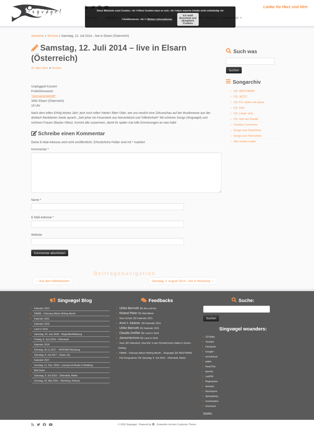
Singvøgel (131, 424)
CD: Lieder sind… (245, 113)
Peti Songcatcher (128, 358)
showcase (210, 406)
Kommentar (40, 149)
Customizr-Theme (186, 424)
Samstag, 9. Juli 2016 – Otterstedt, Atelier (56, 375)
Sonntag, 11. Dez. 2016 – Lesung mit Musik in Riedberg (63, 365)
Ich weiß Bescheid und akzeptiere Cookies (187, 19)
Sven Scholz (125, 318)
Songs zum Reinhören (247, 130)
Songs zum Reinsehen (248, 135)
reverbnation (212, 401)
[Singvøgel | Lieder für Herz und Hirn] (36, 13)
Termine (52, 35)
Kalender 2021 (42, 318)
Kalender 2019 (42, 323)
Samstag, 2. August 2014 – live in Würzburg (183, 281)
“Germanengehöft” (43, 96)
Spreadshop (211, 396)
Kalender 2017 (42, 360)
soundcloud (211, 356)
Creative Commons (245, 124)
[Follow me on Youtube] (52, 424)
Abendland (148, 313)
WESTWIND (185, 353)
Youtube (209, 341)
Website (36, 234)
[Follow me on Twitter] (40, 424)
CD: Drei (239, 107)
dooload (209, 386)
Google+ (209, 351)
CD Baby (210, 336)
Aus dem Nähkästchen (52, 281)
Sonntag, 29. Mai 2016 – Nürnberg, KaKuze (57, 380)
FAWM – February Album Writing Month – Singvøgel (146, 353)
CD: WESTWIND (244, 91)
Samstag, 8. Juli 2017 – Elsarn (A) (52, 354)
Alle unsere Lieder (245, 141)
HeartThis (210, 366)
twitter (208, 361)
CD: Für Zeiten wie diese (249, 102)
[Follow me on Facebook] (46, 424)
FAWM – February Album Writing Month (55, 313)
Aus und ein (150, 308)
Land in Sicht (41, 329)
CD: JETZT (241, 96)
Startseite (37, 35)
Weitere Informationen (159, 19)
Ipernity (209, 371)
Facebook (210, 346)
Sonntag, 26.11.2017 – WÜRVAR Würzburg (57, 349)
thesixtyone (211, 391)
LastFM (209, 376)
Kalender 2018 (42, 344)
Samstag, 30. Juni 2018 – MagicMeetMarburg (58, 334)
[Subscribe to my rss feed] (34, 424)
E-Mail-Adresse (42, 217)
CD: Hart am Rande (246, 119)
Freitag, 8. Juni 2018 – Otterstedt (51, 339)
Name (36, 200)
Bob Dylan (39, 370)
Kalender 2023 (42, 308)
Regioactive (211, 381)
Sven (122, 343)
